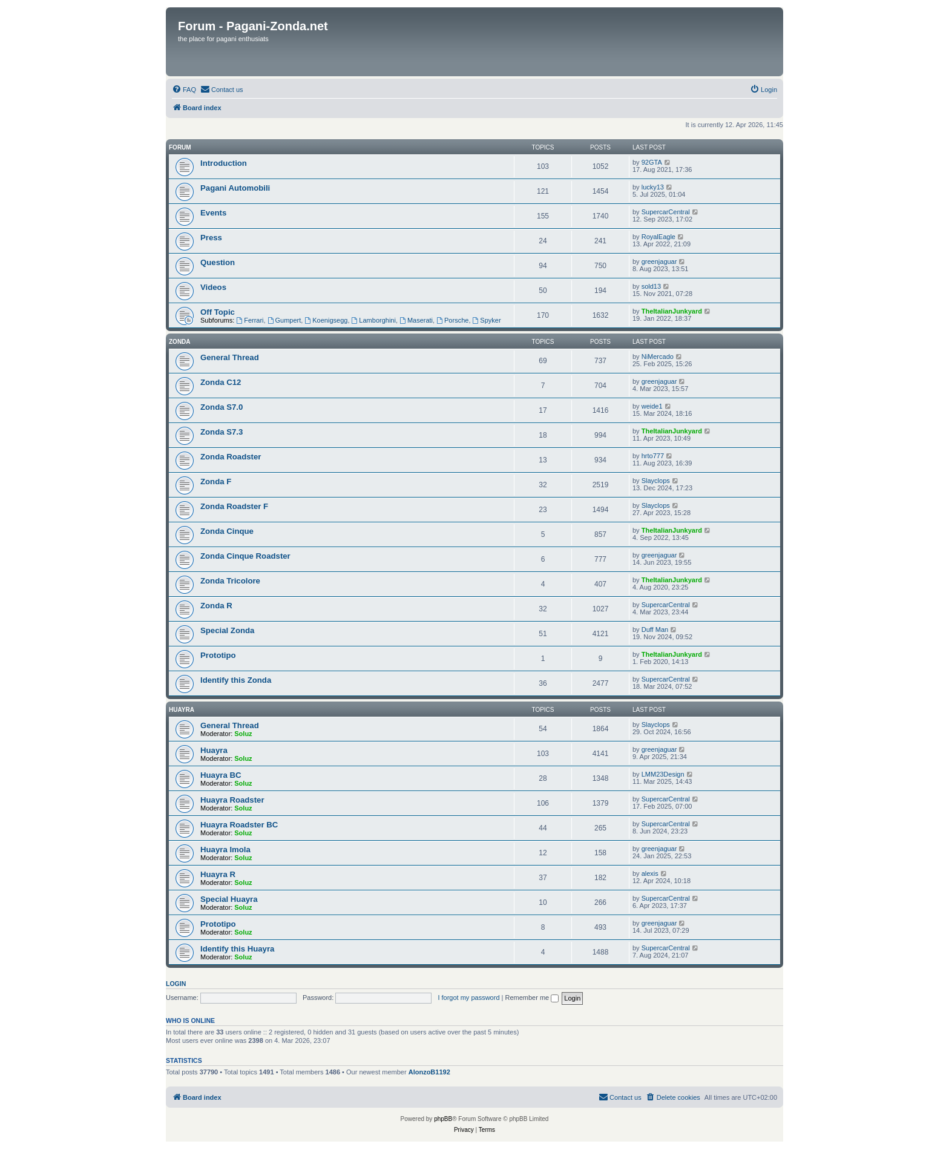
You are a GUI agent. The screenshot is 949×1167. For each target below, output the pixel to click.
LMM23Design (663, 774)
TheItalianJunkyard (672, 311)
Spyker (487, 320)
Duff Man (655, 629)
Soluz (243, 733)
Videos (213, 287)
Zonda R (216, 605)
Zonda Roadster (230, 456)
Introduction (223, 163)
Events (213, 212)
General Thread (229, 357)
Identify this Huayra (237, 948)
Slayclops (656, 480)
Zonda (180, 341)
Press (211, 237)
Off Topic (217, 312)
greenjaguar (659, 261)
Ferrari (249, 320)
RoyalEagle (658, 236)
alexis (650, 873)
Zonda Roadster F (234, 506)
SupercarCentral (666, 211)
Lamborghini (374, 320)
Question (217, 262)
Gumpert (284, 320)
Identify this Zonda (235, 680)
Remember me (532, 997)
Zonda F (215, 481)
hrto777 (653, 455)
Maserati (416, 320)
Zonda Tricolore (230, 580)
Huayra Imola (225, 849)
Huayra (181, 709)
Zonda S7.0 (221, 407)
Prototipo (218, 655)
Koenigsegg (325, 320)
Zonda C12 (220, 382)
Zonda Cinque (227, 531)
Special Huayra (229, 899)
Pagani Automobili (235, 187)
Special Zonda (227, 630)
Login (176, 983)
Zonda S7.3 (221, 431)
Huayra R (217, 874)
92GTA (652, 162)
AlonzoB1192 (429, 1072)
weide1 (652, 406)
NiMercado (658, 356)
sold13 (651, 286)
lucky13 (653, 187)
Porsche (452, 320)
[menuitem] (184, 89)
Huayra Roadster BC (239, 824)
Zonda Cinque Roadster (245, 555)
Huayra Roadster (232, 799)
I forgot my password (468, 997)
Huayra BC (220, 775)
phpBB (443, 1119)
